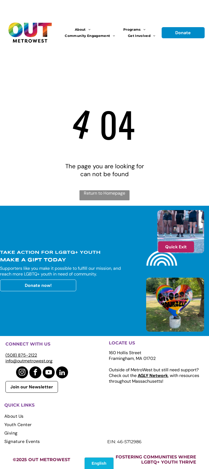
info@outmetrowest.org (29, 361)
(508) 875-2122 (21, 355)
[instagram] (22, 373)
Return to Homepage (104, 193)
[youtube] (49, 373)
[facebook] (35, 373)
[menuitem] (82, 29)
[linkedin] (62, 373)
